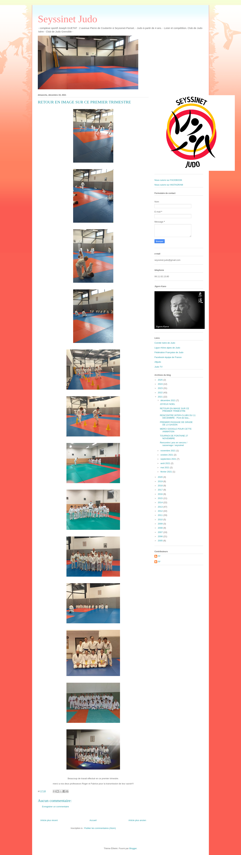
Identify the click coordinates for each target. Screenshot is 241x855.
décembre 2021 (168, 400)
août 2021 (165, 463)
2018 (160, 485)
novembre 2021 (168, 450)
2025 (160, 380)
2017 (160, 489)
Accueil (93, 820)
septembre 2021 (168, 459)
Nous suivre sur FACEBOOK (168, 180)
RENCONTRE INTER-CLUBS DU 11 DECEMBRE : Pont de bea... (177, 416)
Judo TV (158, 367)
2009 (160, 523)
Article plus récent (49, 820)
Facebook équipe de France (168, 357)
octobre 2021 (167, 455)
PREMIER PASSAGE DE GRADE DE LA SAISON (176, 423)
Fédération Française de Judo (168, 352)
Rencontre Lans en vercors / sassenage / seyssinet (173, 443)
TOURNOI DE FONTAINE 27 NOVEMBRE (174, 437)
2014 (160, 502)
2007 (160, 532)
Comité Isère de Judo (164, 343)
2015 (160, 498)
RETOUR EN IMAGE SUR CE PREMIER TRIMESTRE (174, 409)
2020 (160, 477)
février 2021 (166, 471)
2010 (160, 519)
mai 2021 (165, 467)
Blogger (133, 848)
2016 (160, 494)
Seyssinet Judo (67, 18)
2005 (160, 540)
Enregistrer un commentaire (55, 806)
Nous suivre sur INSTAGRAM (168, 185)
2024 (160, 384)
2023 (160, 388)
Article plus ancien (137, 820)
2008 (160, 528)
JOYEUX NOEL (167, 404)
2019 (160, 481)
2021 (160, 396)
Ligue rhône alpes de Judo (167, 347)
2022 (160, 392)
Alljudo (157, 362)
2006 (160, 536)
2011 (160, 515)
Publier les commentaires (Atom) (100, 828)
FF (159, 556)
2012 (160, 511)
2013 (160, 507)
